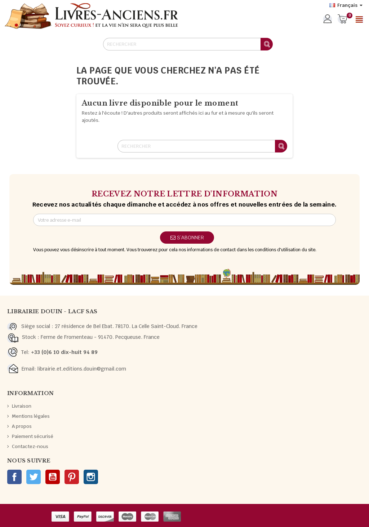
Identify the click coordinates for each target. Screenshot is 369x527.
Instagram (91, 477)
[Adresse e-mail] (184, 220)
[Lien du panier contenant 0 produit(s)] (342, 19)
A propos (22, 426)
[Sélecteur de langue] (345, 5)
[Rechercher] (187, 44)
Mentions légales (31, 416)
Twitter (33, 477)
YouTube (52, 477)
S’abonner (187, 237)
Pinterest (72, 477)
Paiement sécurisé (32, 436)
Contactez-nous (30, 446)
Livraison (21, 406)
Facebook (14, 477)
